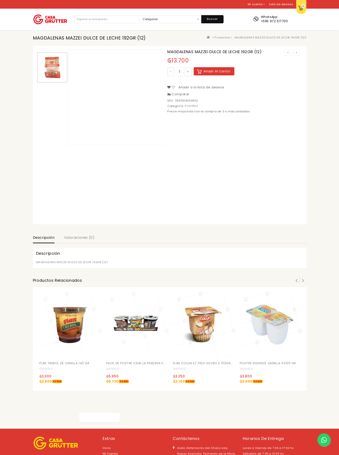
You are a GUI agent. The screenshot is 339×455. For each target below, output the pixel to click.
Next (303, 280)
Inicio (107, 448)
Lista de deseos (281, 4)
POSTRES (191, 106)
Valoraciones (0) (79, 237)
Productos (222, 37)
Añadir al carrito (216, 71)
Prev (296, 280)
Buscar (212, 19)
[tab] (44, 238)
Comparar (180, 94)
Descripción (44, 237)
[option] (52, 67)
